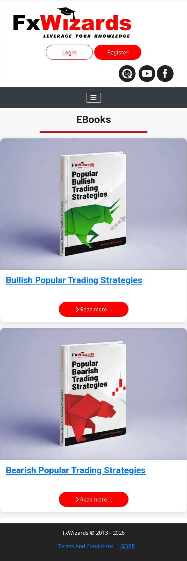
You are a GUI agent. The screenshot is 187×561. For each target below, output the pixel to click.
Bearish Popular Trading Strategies (76, 470)
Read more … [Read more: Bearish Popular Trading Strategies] (93, 499)
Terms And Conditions (86, 546)
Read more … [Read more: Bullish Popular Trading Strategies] (93, 309)
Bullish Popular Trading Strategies (74, 280)
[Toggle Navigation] (93, 98)
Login (69, 52)
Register (117, 52)
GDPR (127, 546)
